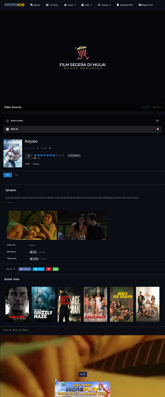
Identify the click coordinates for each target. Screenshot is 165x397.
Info (7, 175)
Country (102, 5)
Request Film (145, 5)
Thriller (27, 164)
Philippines (11, 202)
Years (85, 5)
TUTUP (82, 374)
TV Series (51, 5)
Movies (35, 5)
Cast (16, 175)
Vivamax (36, 164)
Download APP (124, 5)
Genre (68, 5)
